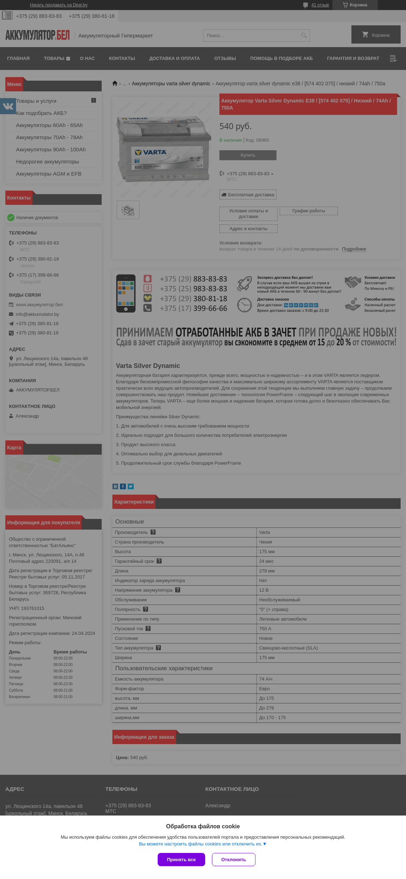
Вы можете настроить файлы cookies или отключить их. (200, 844)
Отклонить (234, 859)
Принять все (181, 859)
